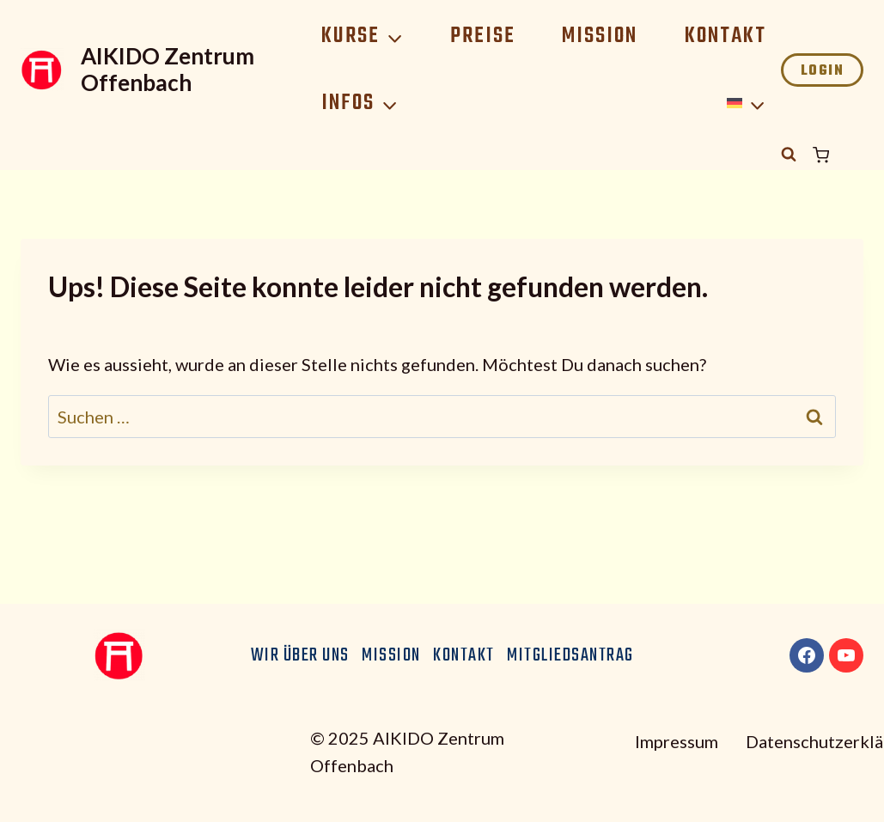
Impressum (676, 741)
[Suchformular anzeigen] (788, 154)
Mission (599, 36)
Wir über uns (300, 655)
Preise (482, 36)
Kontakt (725, 36)
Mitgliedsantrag (570, 655)
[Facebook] (807, 655)
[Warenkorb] (838, 155)
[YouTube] (846, 655)
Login (822, 71)
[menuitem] (746, 104)
